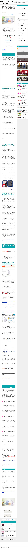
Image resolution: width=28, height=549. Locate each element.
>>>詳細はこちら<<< (8, 40)
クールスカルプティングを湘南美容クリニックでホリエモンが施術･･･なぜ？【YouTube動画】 (24, 110)
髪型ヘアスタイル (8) (20, 18)
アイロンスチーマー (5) (22, 40)
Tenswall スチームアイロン (7, 510)
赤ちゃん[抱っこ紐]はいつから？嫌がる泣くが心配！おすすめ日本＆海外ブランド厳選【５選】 (24, 86)
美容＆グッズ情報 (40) (21, 30)
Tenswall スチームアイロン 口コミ (7, 511)
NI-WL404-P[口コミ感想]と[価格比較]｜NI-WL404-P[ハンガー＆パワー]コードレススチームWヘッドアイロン (10, 524)
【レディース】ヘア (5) (22, 20)
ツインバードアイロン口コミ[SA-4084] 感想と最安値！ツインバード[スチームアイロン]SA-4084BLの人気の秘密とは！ (10, 535)
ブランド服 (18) (21, 25)
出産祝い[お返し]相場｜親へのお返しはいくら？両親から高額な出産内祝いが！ (24, 103)
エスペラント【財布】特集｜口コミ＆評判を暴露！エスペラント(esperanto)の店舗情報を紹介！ (22, 79)
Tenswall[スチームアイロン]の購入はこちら (8, 189)
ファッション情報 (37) (21, 23)
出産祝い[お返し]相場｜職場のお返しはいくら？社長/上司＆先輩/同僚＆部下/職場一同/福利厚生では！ (24, 96)
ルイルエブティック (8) (22, 8)
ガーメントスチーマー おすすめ (7, 516)
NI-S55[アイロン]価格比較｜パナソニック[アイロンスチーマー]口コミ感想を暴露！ (10, 528)
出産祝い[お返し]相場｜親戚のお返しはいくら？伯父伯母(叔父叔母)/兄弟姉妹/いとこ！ (24, 100)
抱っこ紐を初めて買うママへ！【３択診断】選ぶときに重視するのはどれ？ (24, 107)
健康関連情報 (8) (20, 35)
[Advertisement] (8, 78)
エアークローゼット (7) (22, 15)
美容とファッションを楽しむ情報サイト (6, 2)
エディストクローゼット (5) (22, 13)
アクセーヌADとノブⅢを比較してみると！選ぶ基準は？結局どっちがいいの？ (24, 114)
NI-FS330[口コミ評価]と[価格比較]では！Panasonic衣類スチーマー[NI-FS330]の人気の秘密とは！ (10, 531)
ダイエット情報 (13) (20, 33)
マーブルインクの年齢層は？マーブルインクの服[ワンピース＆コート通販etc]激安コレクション (22, 67)
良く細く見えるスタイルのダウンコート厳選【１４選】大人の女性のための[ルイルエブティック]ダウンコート (24, 117)
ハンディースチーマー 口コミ (7, 515)
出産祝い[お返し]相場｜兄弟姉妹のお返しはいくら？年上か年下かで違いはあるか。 (24, 89)
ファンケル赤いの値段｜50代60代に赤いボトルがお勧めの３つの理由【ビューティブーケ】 (22, 74)
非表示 (4, 49)
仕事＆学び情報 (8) (20, 43)
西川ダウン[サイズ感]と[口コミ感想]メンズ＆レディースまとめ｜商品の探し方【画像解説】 (22, 60)
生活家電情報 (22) (20, 38)
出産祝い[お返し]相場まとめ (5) (22, 28)
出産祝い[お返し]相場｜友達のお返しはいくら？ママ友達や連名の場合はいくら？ (24, 93)
